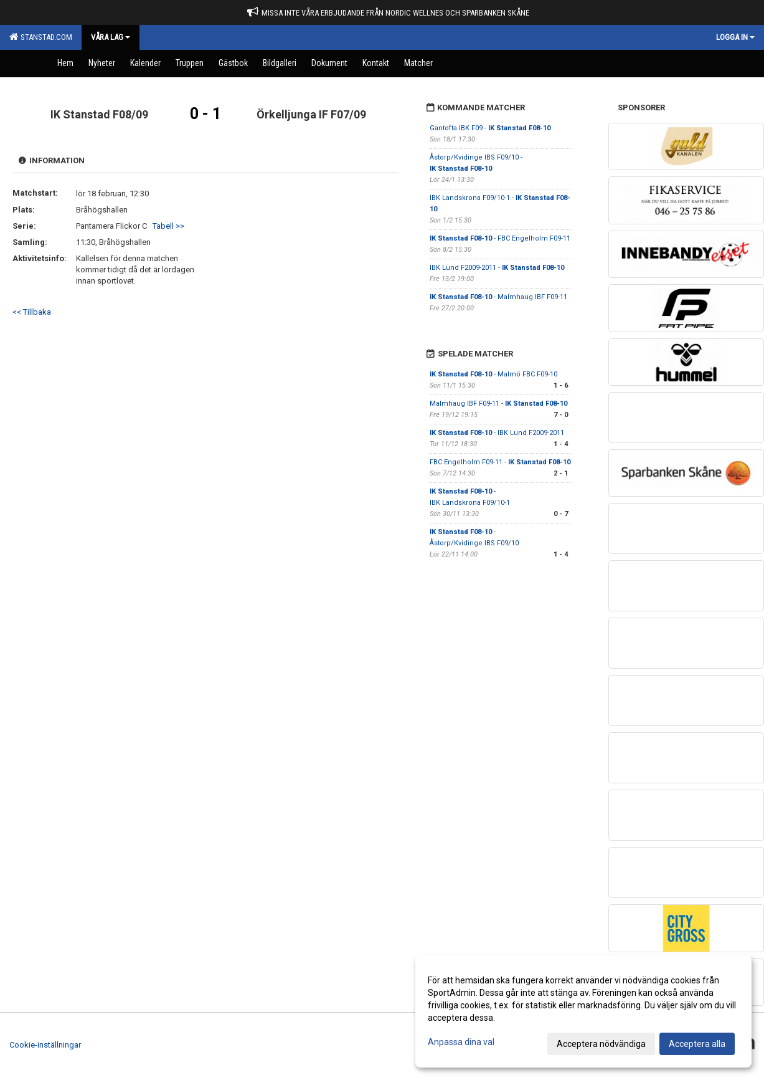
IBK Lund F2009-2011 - (497, 268)
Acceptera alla (697, 1044)
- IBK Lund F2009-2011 (497, 433)
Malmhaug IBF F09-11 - (498, 403)
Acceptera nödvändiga (601, 1044)
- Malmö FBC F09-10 (493, 374)
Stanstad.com (40, 37)
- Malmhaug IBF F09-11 (498, 297)
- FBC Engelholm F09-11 (500, 238)
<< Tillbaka (31, 312)
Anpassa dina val (461, 1042)
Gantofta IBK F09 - (490, 128)
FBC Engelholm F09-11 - (500, 462)
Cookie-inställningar (45, 1044)
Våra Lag (110, 37)
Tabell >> (168, 226)
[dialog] (583, 1011)
